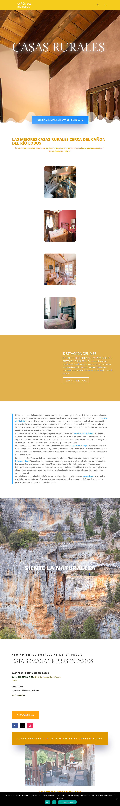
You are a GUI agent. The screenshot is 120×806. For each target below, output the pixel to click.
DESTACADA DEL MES (79, 354)
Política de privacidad (67, 802)
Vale (47, 802)
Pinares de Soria (22, 461)
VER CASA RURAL (76, 381)
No (54, 802)
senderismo (88, 476)
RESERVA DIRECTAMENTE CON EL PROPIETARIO (60, 119)
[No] (117, 799)
